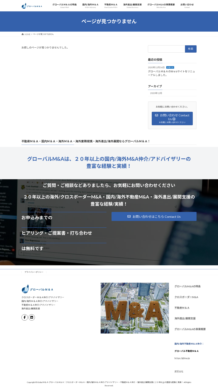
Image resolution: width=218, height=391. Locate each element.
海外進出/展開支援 (185, 318)
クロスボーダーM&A (186, 296)
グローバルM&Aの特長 (187, 286)
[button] (154, 216)
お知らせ (170, 67)
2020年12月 (156, 93)
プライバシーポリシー (33, 272)
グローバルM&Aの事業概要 (190, 329)
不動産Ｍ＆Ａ (182, 307)
